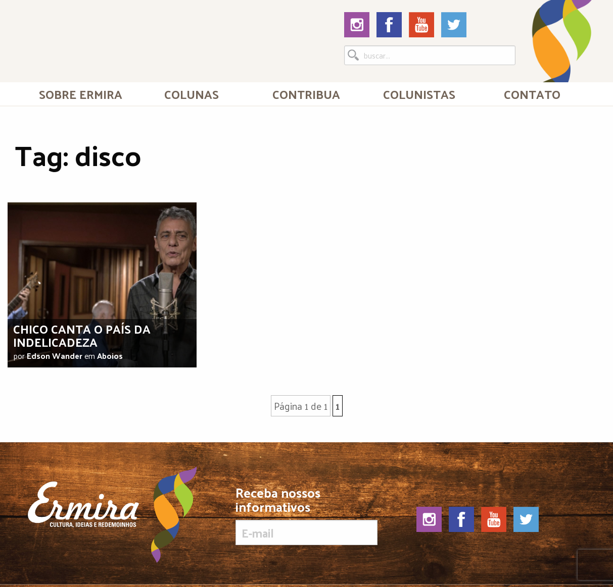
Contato (532, 94)
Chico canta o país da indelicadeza (82, 334)
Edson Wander (54, 355)
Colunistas (419, 94)
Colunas (191, 94)
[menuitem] (80, 93)
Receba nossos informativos (306, 515)
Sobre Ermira (80, 94)
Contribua (306, 94)
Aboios (110, 355)
